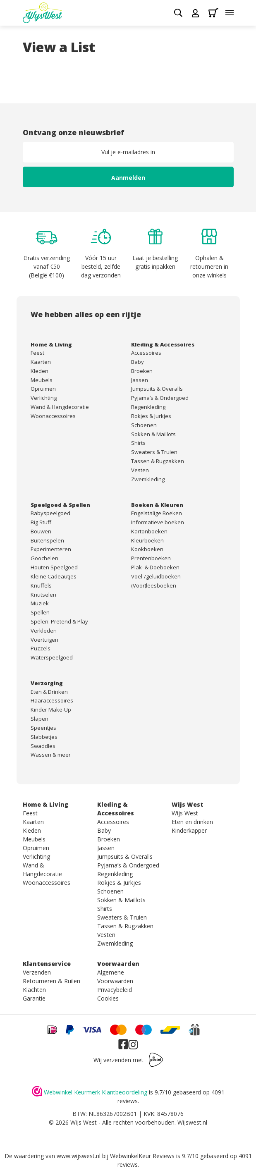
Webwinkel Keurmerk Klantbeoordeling (95, 1092)
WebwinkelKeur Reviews (142, 1156)
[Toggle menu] (229, 13)
